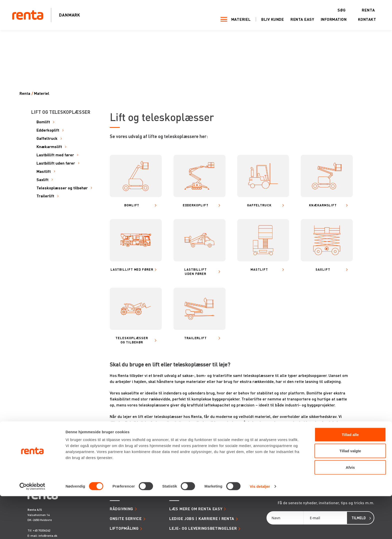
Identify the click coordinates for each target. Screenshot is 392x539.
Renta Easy (296, 19)
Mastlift (43, 171)
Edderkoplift (47, 130)
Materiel (234, 19)
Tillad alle (350, 477)
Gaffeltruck (47, 138)
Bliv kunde (266, 19)
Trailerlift (45, 196)
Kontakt (361, 19)
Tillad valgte (350, 494)
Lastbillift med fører (55, 155)
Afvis (350, 510)
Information (327, 19)
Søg (335, 10)
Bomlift (43, 122)
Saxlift (42, 180)
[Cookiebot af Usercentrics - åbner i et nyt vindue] (32, 529)
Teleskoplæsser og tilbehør (62, 188)
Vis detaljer (260, 529)
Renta (362, 10)
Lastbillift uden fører (55, 163)
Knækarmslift (49, 147)
